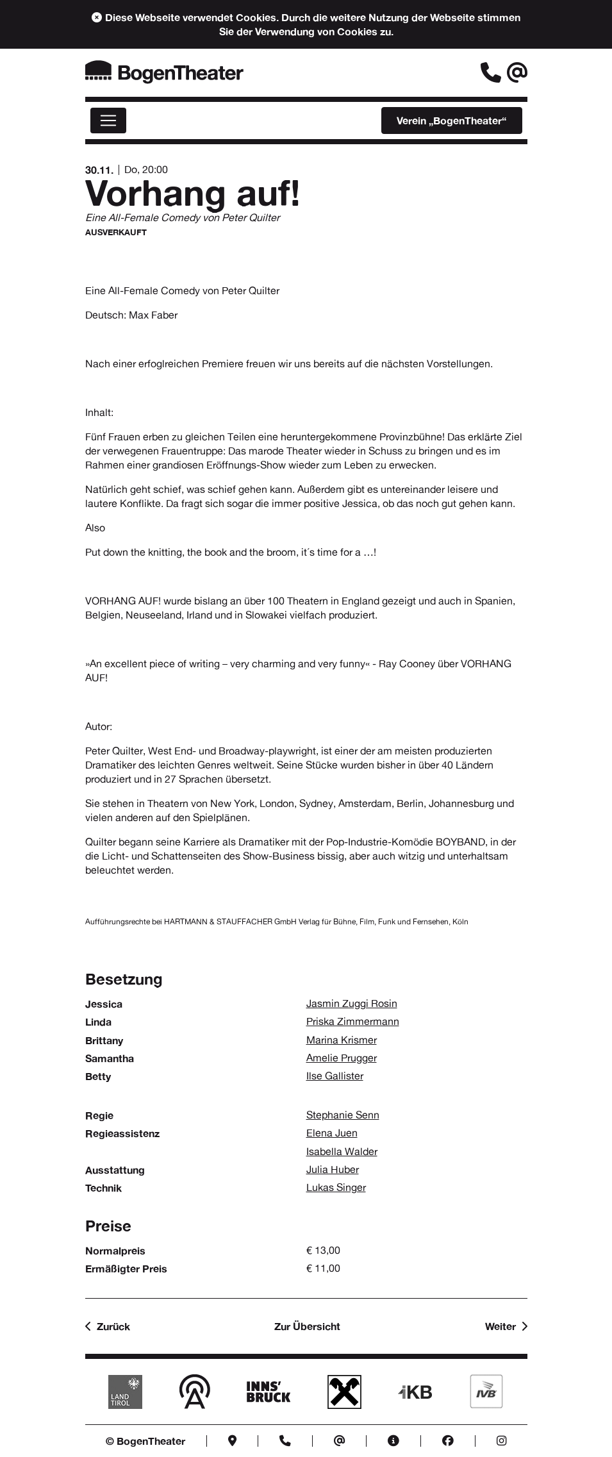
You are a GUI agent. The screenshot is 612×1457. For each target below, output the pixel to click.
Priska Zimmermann (352, 1021)
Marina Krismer (341, 1040)
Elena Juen (332, 1133)
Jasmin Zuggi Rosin (351, 1003)
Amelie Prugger (341, 1058)
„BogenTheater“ (451, 120)
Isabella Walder (341, 1151)
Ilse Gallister (334, 1076)
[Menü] (108, 120)
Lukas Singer (336, 1187)
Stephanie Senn (342, 1115)
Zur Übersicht (307, 1326)
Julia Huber (332, 1169)
